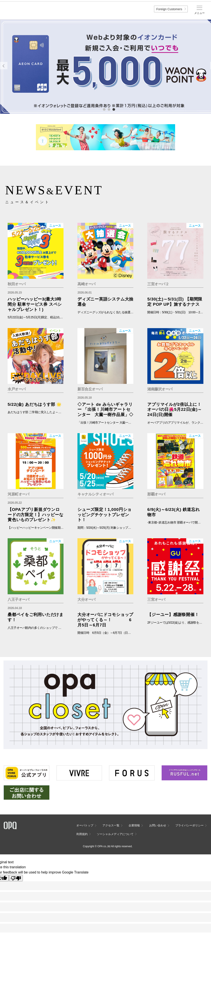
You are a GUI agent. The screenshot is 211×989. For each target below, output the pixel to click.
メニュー (199, 13)
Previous (3, 65)
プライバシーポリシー (189, 825)
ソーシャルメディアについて (115, 834)
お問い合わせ (157, 825)
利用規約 (82, 834)
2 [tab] (109, 109)
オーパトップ (84, 825)
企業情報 (134, 825)
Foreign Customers (169, 9)
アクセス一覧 (110, 825)
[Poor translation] (16, 878)
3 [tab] (113, 109)
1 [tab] (104, 109)
